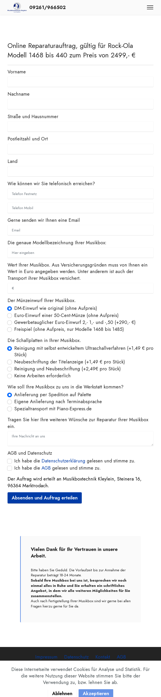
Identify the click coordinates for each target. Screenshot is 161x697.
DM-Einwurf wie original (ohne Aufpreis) (55, 308)
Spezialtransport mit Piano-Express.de (53, 408)
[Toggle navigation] (150, 7)
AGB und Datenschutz (30, 453)
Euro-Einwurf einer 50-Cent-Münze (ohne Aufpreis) (66, 315)
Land (12, 161)
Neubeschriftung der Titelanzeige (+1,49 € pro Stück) (69, 362)
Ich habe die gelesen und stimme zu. (74, 461)
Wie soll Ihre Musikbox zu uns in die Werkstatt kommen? (65, 387)
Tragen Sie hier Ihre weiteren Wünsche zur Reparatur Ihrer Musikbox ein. (78, 422)
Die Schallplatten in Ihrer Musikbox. (44, 340)
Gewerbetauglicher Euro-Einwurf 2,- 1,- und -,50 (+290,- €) (75, 322)
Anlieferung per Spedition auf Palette (52, 394)
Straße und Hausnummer (33, 116)
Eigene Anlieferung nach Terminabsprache (58, 401)
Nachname (19, 94)
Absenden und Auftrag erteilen (45, 497)
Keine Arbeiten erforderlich (42, 375)
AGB (46, 468)
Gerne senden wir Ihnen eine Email (44, 220)
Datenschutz (76, 656)
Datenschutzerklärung (63, 460)
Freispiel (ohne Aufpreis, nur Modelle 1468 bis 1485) (69, 329)
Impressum (46, 656)
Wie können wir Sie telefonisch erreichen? (51, 183)
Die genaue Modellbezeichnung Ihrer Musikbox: (57, 242)
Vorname (17, 72)
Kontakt (102, 656)
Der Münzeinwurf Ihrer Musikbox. (42, 300)
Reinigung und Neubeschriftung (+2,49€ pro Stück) (67, 369)
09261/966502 (47, 7)
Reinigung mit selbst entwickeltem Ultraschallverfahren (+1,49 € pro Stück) (83, 351)
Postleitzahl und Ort (28, 139)
